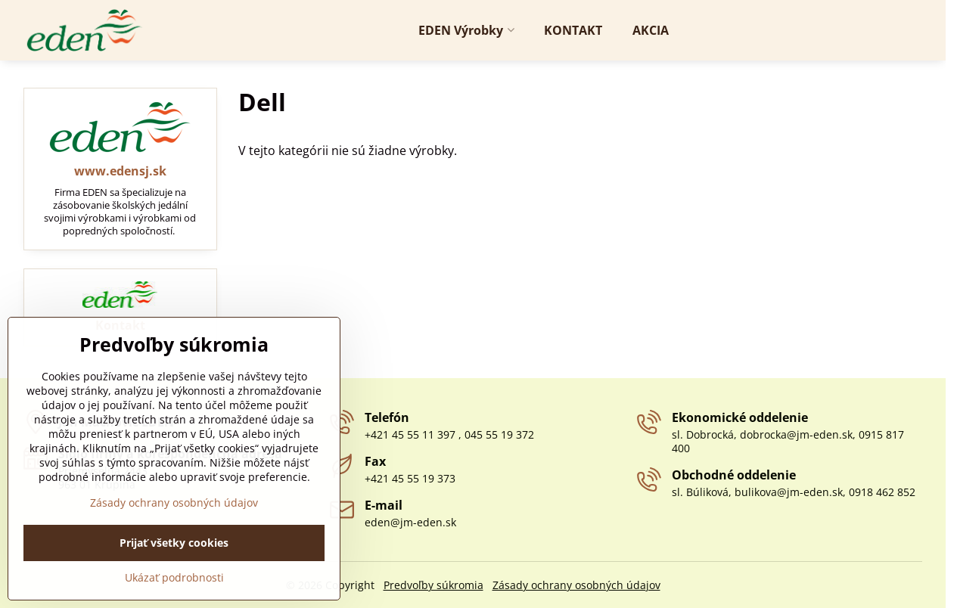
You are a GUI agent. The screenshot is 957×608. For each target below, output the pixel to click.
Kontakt (120, 325)
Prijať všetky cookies (174, 582)
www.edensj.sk (120, 171)
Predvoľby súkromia (433, 585)
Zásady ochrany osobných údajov (576, 585)
